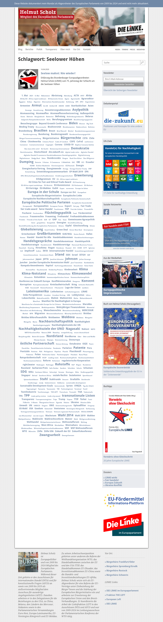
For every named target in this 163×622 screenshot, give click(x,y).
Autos (23, 117)
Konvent (88, 281)
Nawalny (56, 333)
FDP (67, 209)
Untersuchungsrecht (64, 406)
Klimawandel (82, 273)
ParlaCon (67, 348)
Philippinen (48, 352)
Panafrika (25, 348)
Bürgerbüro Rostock (116, 570)
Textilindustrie (28, 392)
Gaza (65, 220)
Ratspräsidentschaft (30, 357)
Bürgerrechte (71, 138)
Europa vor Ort (68, 192)
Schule (79, 368)
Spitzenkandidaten (31, 379)
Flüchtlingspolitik (58, 213)
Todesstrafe (88, 392)
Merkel (25, 314)
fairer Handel (46, 209)
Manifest (36, 301)
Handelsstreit (46, 245)
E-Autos (46, 162)
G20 (45, 220)
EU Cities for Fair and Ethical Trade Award (50, 182)
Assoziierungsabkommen (58, 110)
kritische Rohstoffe (86, 285)
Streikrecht (85, 379)
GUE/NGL (67, 234)
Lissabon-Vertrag (58, 295)
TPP (27, 395)
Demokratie (80, 148)
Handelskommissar (63, 241)
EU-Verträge (32, 188)
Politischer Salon (48, 355)
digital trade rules (72, 152)
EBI (78, 162)
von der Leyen (38, 416)
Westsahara (71, 425)
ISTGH (82, 255)
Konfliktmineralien (61, 281)
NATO (93, 329)
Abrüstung (56, 95)
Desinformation (26, 152)
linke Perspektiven (32, 295)
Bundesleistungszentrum (85, 131)
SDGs (31, 372)
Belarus (89, 116)
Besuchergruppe (29, 123)
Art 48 (45, 106)
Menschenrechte (52, 310)
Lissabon (47, 295)
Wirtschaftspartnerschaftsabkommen (48, 428)
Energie (80, 165)
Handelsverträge (61, 244)
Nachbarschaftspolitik (56, 321)
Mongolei (88, 318)
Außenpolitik (87, 113)
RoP (73, 365)
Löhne (88, 295)
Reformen (56, 361)
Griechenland (28, 234)
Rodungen (41, 365)
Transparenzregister (43, 399)
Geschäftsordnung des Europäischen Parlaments (38, 226)
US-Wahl (23, 408)
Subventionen (50, 383)
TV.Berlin (26, 402)
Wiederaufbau (26, 428)
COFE (72, 141)
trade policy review (38, 396)
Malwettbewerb (86, 298)
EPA (86, 171)
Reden (117, 50)
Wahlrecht (37, 419)
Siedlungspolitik (87, 372)
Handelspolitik (82, 241)
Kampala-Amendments (32, 265)
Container (24, 145)
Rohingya (49, 365)
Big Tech (90, 124)
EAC (73, 162)
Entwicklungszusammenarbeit (52, 171)
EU (53, 179)
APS (76, 102)
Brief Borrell (61, 131)
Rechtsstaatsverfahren (32, 361)
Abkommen (45, 96)
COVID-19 (68, 144)
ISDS (68, 255)
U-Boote (34, 402)
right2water (29, 364)
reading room (53, 358)
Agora (67, 99)
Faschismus (58, 209)
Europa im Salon (81, 188)
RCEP (44, 358)
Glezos (92, 226)
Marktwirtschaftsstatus (72, 304)
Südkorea (60, 383)
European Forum (56, 206)
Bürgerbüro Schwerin (117, 575)
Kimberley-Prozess (56, 270)
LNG (68, 295)
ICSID (79, 248)
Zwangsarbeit (49, 435)
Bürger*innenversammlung (30, 138)
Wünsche (32, 431)
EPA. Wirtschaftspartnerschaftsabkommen (37, 176)
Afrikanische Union (55, 99)
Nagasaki (73, 329)
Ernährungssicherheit (64, 176)
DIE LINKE (111, 603)
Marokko (87, 304)
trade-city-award (53, 396)
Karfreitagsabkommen (63, 266)
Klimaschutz (64, 274)
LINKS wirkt (111, 477)
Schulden (71, 368)
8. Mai (37, 96)
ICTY (85, 248)
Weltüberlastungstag (31, 425)
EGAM (32, 166)
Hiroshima (41, 247)
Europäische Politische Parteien (46, 202)
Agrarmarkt (75, 99)
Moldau (87, 313)
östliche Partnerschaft (37, 343)
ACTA (76, 95)
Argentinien (90, 102)
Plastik (65, 352)
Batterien (50, 117)
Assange (28, 110)
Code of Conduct (61, 142)
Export (68, 206)
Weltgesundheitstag (87, 419)
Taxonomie (51, 389)
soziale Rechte (60, 375)
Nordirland (54, 336)
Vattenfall (48, 409)
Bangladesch (40, 117)
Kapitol (49, 265)
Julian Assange (85, 259)
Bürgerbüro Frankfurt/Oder (120, 562)
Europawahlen (41, 206)
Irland (59, 254)
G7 (50, 220)
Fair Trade (86, 206)
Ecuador (90, 162)
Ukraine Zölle (85, 402)
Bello (49, 120)
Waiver (68, 419)
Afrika (89, 95)
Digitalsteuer (25, 158)
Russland (25, 368)
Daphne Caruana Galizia (84, 145)
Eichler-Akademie (43, 166)
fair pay (76, 206)
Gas (59, 220)
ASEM (67, 106)
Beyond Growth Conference (53, 123)
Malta (76, 298)
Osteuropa (74, 339)
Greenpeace (88, 230)
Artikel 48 (53, 106)
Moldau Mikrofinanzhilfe (34, 317)
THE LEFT (54, 392)
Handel (30, 237)
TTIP (76, 399)
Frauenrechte (37, 216)
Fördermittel (85, 213)
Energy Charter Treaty (78, 169)
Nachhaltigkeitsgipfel (41, 325)
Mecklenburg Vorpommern (29, 307)
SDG (24, 372)
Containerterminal (36, 145)
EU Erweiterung (79, 182)
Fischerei (26, 213)
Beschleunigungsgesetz (83, 120)
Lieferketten (56, 291)
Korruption (25, 284)
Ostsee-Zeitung (62, 344)
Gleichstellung (80, 225)
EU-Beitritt (48, 185)
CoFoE (80, 141)
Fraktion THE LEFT (115, 595)
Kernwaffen (30, 270)
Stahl (44, 379)
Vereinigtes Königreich (75, 409)
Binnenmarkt (41, 127)
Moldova (68, 317)
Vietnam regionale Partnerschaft (66, 412)
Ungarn (45, 406)
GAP (54, 219)
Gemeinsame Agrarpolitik (81, 219)
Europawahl (27, 206)
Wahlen (91, 415)
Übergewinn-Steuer (46, 402)
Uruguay (91, 406)
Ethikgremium (43, 179)
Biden (73, 123)
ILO (21, 251)
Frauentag (50, 216)
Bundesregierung (30, 134)
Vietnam (49, 412)
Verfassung (90, 409)
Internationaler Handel (61, 251)
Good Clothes (50, 230)
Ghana (61, 226)
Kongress (76, 281)
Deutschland (40, 152)
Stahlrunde (55, 379)
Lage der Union (72, 287)
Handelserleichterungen (84, 237)
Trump (62, 399)
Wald (76, 419)
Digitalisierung (84, 155)
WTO (24, 431)
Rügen (78, 365)
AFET (82, 96)
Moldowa (79, 318)
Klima (83, 269)
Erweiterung (83, 175)
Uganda (59, 402)
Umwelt (23, 405)
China (23, 141)
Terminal (77, 389)
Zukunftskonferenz (82, 431)
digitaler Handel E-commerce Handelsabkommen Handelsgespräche (50, 155)
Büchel (70, 131)
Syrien (69, 385)
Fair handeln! (112, 480)
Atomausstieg (27, 113)
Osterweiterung (61, 340)
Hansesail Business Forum (82, 245)
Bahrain (30, 117)
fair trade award (29, 209)
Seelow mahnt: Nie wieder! (58, 73)
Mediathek (141, 50)
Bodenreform (81, 127)
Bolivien (91, 127)
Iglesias (92, 248)
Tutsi (90, 399)
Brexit (52, 131)
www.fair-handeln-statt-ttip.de (123, 248)
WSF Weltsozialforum (82, 428)
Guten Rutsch (79, 234)
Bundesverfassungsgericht (79, 134)
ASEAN (61, 106)
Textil (85, 389)
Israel (75, 255)
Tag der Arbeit (88, 386)
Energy (65, 169)
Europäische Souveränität (82, 203)
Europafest (82, 192)
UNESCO (37, 406)
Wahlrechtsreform (54, 419)
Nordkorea (70, 336)
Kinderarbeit (70, 269)
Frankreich (24, 217)
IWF (88, 255)
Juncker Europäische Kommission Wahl (49, 262)
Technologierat (67, 389)
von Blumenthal (25, 416)
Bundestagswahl (59, 134)
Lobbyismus (78, 295)
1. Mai (25, 95)
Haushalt (22, 248)
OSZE (85, 343)
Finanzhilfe (88, 209)
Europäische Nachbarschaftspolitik (41, 198)
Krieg (74, 284)
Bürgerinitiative (51, 138)
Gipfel (68, 225)
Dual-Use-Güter (76, 158)
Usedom (39, 408)
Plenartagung (88, 352)
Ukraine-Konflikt (113, 485)
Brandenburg (25, 131)
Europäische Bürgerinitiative (46, 195)
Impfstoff (29, 251)
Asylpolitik (80, 110)
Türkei (83, 399)
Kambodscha (89, 263)
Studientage (32, 383)
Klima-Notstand (34, 273)
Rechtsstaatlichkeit (86, 358)
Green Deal (62, 229)
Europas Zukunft (113, 482)
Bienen (82, 124)
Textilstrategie (43, 392)
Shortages (69, 372)
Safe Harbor (53, 368)
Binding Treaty (26, 127)
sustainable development (76, 383)
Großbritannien (49, 234)
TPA (21, 396)
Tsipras (69, 399)
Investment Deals (46, 255)
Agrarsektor (87, 98)
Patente (79, 348)
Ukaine (66, 402)
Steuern (65, 379)
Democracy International (59, 149)
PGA (40, 352)
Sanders (63, 368)
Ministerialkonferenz (55, 314)
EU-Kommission (62, 185)
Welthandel (33, 422)
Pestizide (25, 351)
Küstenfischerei (46, 288)
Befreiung (60, 116)
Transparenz (28, 399)
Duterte (38, 162)
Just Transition (76, 263)
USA (31, 408)
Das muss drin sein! (31, 149)
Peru (89, 348)
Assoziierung (38, 110)
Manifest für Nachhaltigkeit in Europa (61, 301)
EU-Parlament (77, 185)
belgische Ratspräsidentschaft (33, 120)
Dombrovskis (54, 158)
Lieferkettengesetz (72, 292)
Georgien (61, 222)
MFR (31, 314)
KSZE (27, 288)
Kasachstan (78, 266)
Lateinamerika (37, 291)
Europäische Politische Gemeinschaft (75, 199)
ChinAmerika (34, 141)
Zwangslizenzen (68, 435)
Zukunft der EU (62, 431)
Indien (38, 251)
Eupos (62, 188)
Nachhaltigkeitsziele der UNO (41, 329)
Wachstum (50, 415)
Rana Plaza (83, 355)
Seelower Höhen (41, 372)
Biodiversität (54, 127)
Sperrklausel (87, 375)
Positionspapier (63, 355)
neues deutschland (81, 333)
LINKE (84, 291)
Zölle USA (48, 431)
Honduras (60, 248)
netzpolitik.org (66, 333)
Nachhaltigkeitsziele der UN (66, 325)
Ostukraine (75, 343)
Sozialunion (75, 375)
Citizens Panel (48, 142)
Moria (35, 322)
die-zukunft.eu (56, 152)
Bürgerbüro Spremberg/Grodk (121, 566)
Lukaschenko (28, 298)
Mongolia (27, 322)
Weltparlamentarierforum (50, 422)
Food (75, 213)
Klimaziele (28, 277)
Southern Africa (45, 375)
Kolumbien (39, 277)
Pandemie (57, 348)
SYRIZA (77, 385)
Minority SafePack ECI (73, 314)
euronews (70, 188)
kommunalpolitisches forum (58, 277)
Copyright (49, 145)
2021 (31, 96)
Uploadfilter (79, 405)
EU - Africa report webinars (67, 179)
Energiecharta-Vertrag (33, 168)
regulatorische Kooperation (76, 360)
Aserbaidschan (78, 105)
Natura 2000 (46, 333)
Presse (132, 50)
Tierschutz (63, 392)
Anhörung (70, 102)
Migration (40, 313)
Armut (37, 105)
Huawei (68, 248)
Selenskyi (53, 372)
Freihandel (63, 216)
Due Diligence (88, 158)
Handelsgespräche (37, 241)
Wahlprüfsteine (24, 419)
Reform (47, 360)
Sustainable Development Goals (36, 385)
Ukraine (75, 402)
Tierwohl (72, 392)
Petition (34, 352)
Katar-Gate (88, 266)
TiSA (80, 392)
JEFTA (46, 259)
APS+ (82, 102)
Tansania (41, 389)
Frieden (22, 220)
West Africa (47, 425)
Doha (44, 158)
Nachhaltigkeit (82, 321)
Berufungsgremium (62, 119)
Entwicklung (30, 172)
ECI (83, 162)
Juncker (24, 262)
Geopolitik (51, 223)
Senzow (61, 372)
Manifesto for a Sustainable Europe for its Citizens (41, 304)
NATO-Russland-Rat (32, 333)
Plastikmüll (75, 351)
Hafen (89, 234)
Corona (58, 144)
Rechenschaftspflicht (68, 358)
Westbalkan (59, 425)
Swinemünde (60, 386)
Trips (55, 399)
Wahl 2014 (65, 415)
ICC (74, 248)
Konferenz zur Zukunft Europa (34, 281)
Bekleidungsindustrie (75, 117)
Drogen (65, 158)
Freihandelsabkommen (82, 216)
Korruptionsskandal (41, 285)
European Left (113, 599)
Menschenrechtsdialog (71, 310)
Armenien (25, 105)
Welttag (84, 422)
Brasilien (40, 130)
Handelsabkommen (63, 237)
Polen (38, 354)
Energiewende (54, 168)
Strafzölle (75, 379)
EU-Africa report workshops (31, 185)
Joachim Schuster (57, 259)
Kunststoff (34, 288)
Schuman (88, 368)
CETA (85, 138)
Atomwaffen (42, 113)
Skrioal (34, 375)
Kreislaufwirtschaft (60, 284)
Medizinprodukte (48, 307)
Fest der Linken (77, 209)
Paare (91, 344)
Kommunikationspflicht (80, 277)
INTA (45, 251)
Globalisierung (32, 229)
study (41, 383)
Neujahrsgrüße (24, 337)
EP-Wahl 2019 (76, 171)
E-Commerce (55, 162)
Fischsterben (38, 213)
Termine (125, 50)
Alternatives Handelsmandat (53, 102)
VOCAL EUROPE (87, 412)
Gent (33, 223)
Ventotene (59, 408)
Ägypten (22, 102)
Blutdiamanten (69, 127)
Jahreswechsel (28, 259)
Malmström (66, 298)
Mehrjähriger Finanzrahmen (70, 307)
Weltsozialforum (70, 422)
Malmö (54, 298)
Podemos (29, 355)
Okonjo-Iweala (39, 340)
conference (89, 142)
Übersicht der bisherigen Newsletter (121, 90)
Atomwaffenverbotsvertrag (64, 113)
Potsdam (74, 355)
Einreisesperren (57, 166)
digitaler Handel (87, 152)
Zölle (39, 431)
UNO (51, 405)
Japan (38, 259)
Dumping (26, 162)
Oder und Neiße (89, 337)
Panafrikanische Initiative (41, 348)
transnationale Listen (78, 395)
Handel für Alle (43, 237)
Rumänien (87, 365)
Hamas (22, 237)
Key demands (42, 270)
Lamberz (85, 288)
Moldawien (54, 317)
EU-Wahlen (45, 188)
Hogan (51, 247)
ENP (90, 169)
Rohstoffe (62, 364)
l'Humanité (59, 288)
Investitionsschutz (30, 255)
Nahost (85, 329)
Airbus (29, 102)
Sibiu (77, 372)
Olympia (50, 340)
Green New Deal (75, 230)
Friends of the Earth (34, 220)
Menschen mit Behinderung (31, 310)
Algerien (37, 102)
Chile (91, 138)
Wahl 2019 (80, 415)
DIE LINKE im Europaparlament (122, 590)
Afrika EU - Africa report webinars (33, 99)
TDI (58, 389)
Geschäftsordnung (75, 223)
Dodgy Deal (35, 158)
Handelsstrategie (30, 244)
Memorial (90, 307)
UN (30, 405)
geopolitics (41, 223)
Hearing (31, 248)
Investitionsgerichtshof (84, 251)
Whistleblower (85, 425)
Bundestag (43, 134)
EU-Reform (88, 185)
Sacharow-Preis (40, 368)
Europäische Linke (72, 195)
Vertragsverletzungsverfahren (32, 412)
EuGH (55, 188)
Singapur (25, 375)
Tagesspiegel (31, 389)
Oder (79, 337)
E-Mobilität (66, 162)
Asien (91, 105)
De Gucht (44, 149)
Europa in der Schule (43, 192)
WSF (67, 428)
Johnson (71, 259)
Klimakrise (52, 274)
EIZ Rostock (69, 166)
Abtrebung (68, 96)
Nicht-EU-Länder (38, 337)
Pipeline (58, 352)
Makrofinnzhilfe (43, 298)
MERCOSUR (87, 310)
